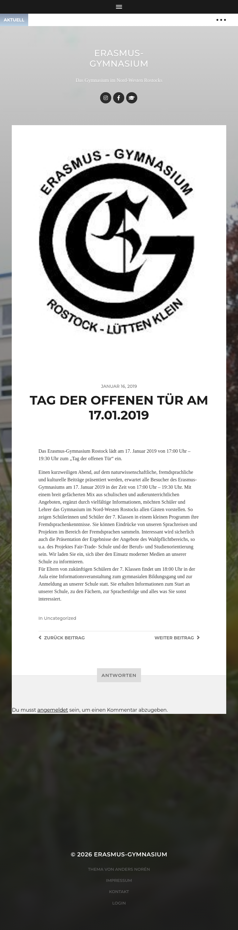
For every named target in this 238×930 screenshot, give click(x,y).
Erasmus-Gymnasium (119, 58)
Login (119, 903)
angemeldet (52, 710)
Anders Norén (132, 869)
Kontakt (119, 891)
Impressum (119, 880)
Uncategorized (60, 618)
